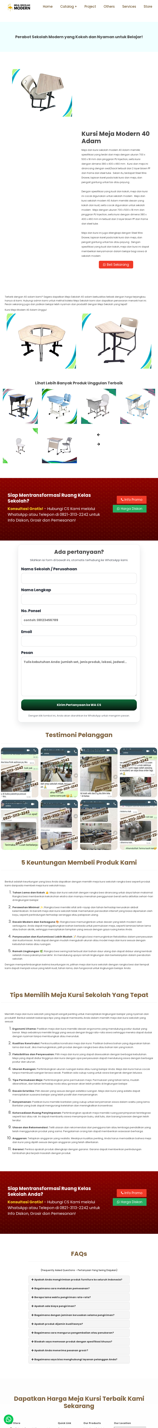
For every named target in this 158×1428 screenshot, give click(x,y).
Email (79, 578)
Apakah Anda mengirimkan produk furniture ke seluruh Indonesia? (76, 1220)
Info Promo (131, 440)
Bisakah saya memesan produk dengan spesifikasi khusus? (71, 1282)
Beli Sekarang (116, 205)
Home (48, 6)
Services (129, 6)
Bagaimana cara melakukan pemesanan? (60, 1229)
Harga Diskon (129, 449)
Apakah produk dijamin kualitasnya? (57, 1264)
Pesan (79, 614)
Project (90, 6)
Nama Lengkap (79, 536)
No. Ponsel (79, 557)
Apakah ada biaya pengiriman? (53, 1246)
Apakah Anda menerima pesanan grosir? (59, 1291)
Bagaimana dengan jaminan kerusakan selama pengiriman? (72, 1255)
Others (109, 6)
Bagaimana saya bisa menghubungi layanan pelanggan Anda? (74, 1299)
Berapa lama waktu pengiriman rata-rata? (61, 1237)
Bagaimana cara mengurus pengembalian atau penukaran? (72, 1273)
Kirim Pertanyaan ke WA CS (79, 645)
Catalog (67, 6)
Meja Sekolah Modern (83, 1423)
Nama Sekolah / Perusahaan (79, 515)
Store (148, 6)
